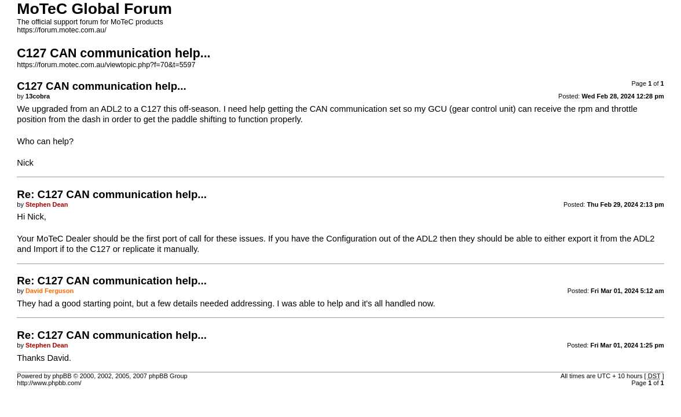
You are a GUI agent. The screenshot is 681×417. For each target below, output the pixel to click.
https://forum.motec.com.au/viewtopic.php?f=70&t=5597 (106, 65)
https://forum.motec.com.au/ (61, 30)
